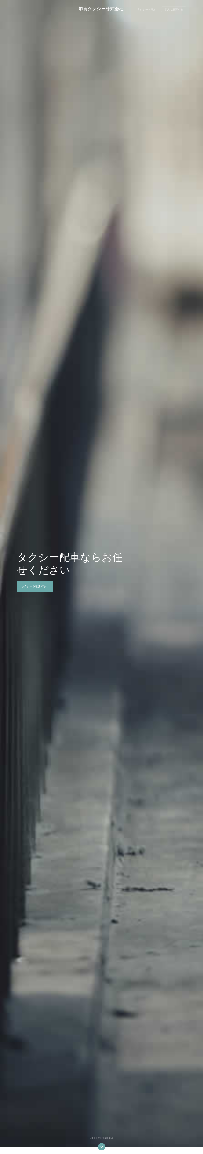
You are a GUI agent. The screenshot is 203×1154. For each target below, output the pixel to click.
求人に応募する (173, 9)
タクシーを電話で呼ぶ (35, 586)
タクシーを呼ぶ (146, 9)
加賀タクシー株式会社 (102, 8)
